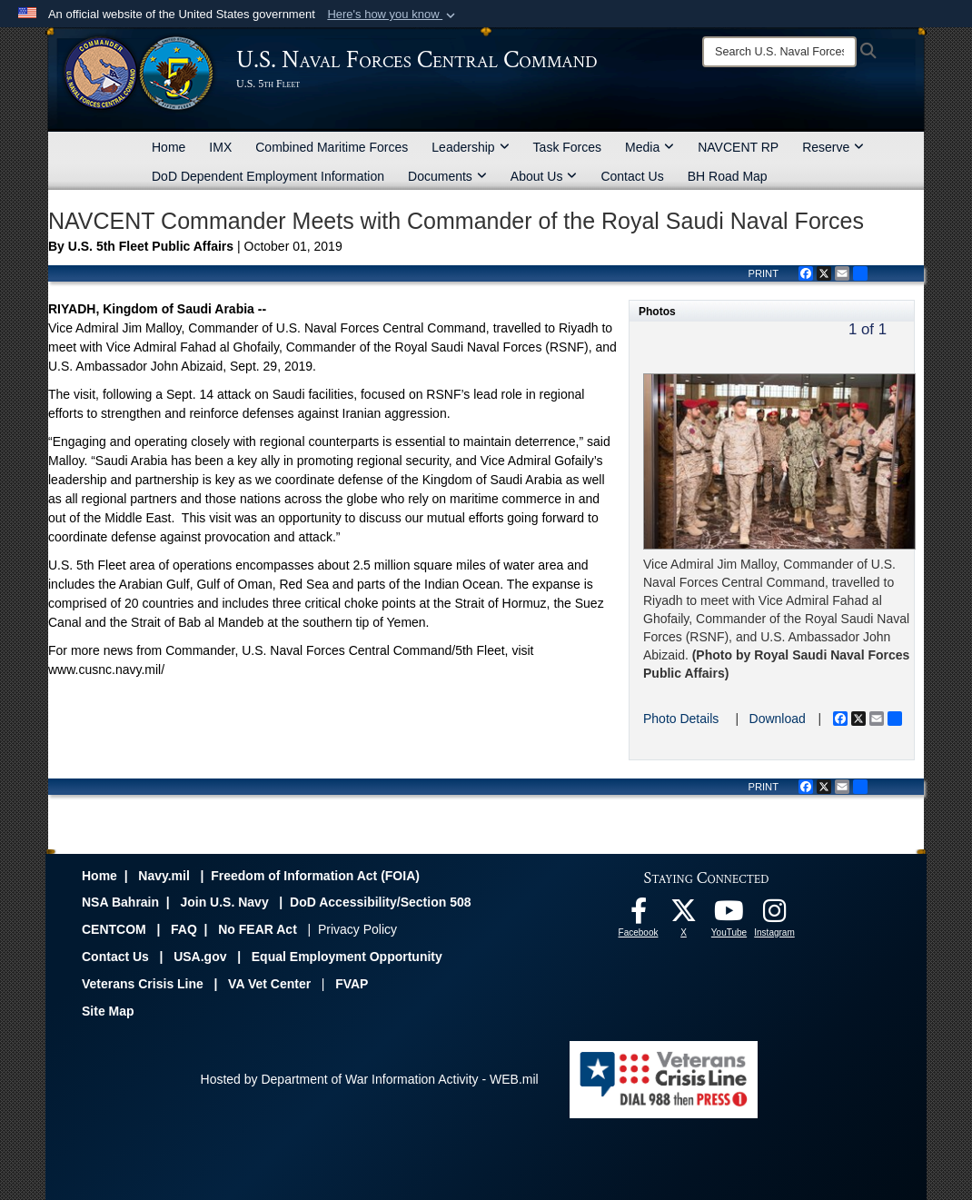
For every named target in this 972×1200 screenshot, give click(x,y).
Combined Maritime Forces (331, 147)
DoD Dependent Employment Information (268, 176)
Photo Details (681, 718)
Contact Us (631, 176)
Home (168, 147)
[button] (393, 14)
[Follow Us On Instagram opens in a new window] (775, 915)
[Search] (779, 51)
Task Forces (567, 147)
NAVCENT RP (738, 147)
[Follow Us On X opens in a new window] (684, 915)
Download (777, 718)
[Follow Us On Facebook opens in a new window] (638, 915)
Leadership (470, 147)
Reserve (833, 147)
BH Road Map (728, 176)
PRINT (763, 273)
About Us (544, 176)
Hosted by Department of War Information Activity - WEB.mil (370, 1079)
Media (649, 147)
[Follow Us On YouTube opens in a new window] (729, 915)
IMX (220, 147)
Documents (447, 176)
